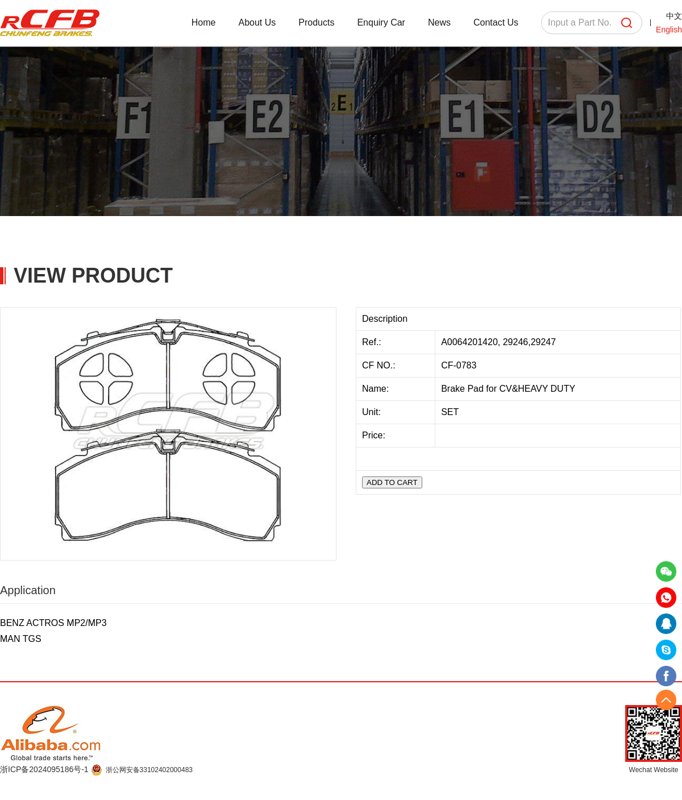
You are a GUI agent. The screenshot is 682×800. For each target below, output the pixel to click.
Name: (377, 388)
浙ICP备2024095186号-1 (45, 769)
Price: (375, 435)
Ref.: (373, 342)
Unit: (372, 412)
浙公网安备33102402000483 (149, 770)
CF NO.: (379, 365)
